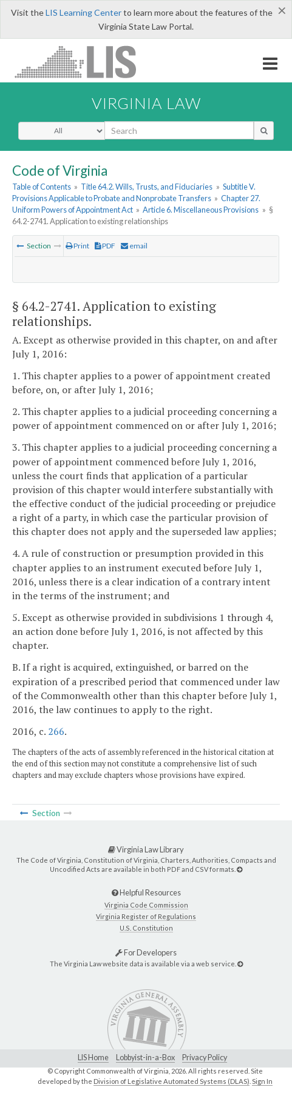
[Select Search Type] (61, 131)
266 (56, 731)
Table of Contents (41, 186)
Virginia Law (146, 103)
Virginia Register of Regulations (146, 916)
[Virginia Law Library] (239, 869)
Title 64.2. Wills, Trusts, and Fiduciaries (146, 186)
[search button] (264, 130)
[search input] (179, 130)
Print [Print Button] (77, 245)
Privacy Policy (204, 1057)
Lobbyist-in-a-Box (145, 1057)
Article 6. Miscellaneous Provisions (201, 209)
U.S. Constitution (146, 928)
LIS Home (93, 1057)
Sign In (262, 1081)
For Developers (146, 952)
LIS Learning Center (83, 12)
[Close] (282, 10)
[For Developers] (240, 964)
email (134, 245)
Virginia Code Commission (146, 905)
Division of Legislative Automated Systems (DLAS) (171, 1081)
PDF (105, 245)
